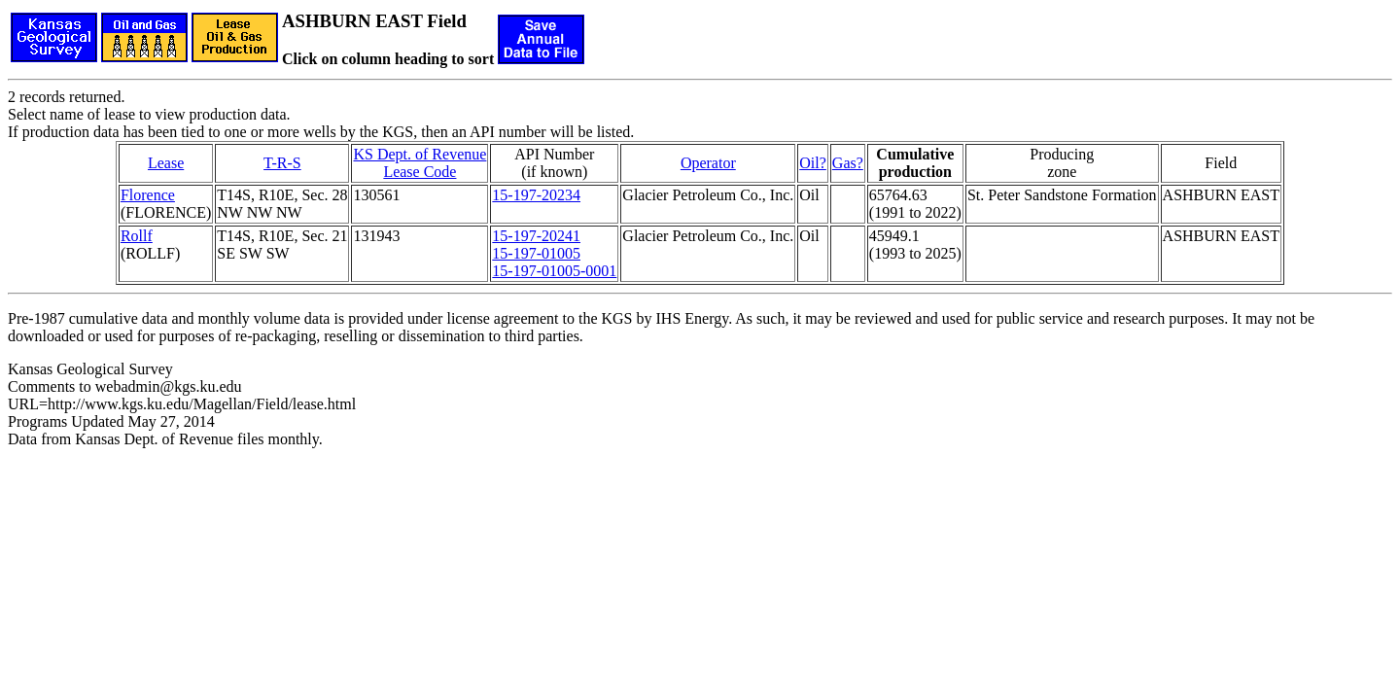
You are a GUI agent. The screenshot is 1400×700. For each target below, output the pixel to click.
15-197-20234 (536, 195)
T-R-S (282, 163)
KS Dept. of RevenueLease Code (419, 163)
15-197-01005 (536, 253)
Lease (166, 163)
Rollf (137, 236)
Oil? (812, 163)
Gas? (847, 163)
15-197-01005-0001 (554, 270)
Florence (148, 195)
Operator (708, 163)
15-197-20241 (536, 236)
